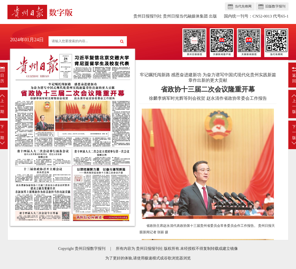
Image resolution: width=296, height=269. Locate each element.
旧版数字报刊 (275, 6)
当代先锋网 (243, 6)
